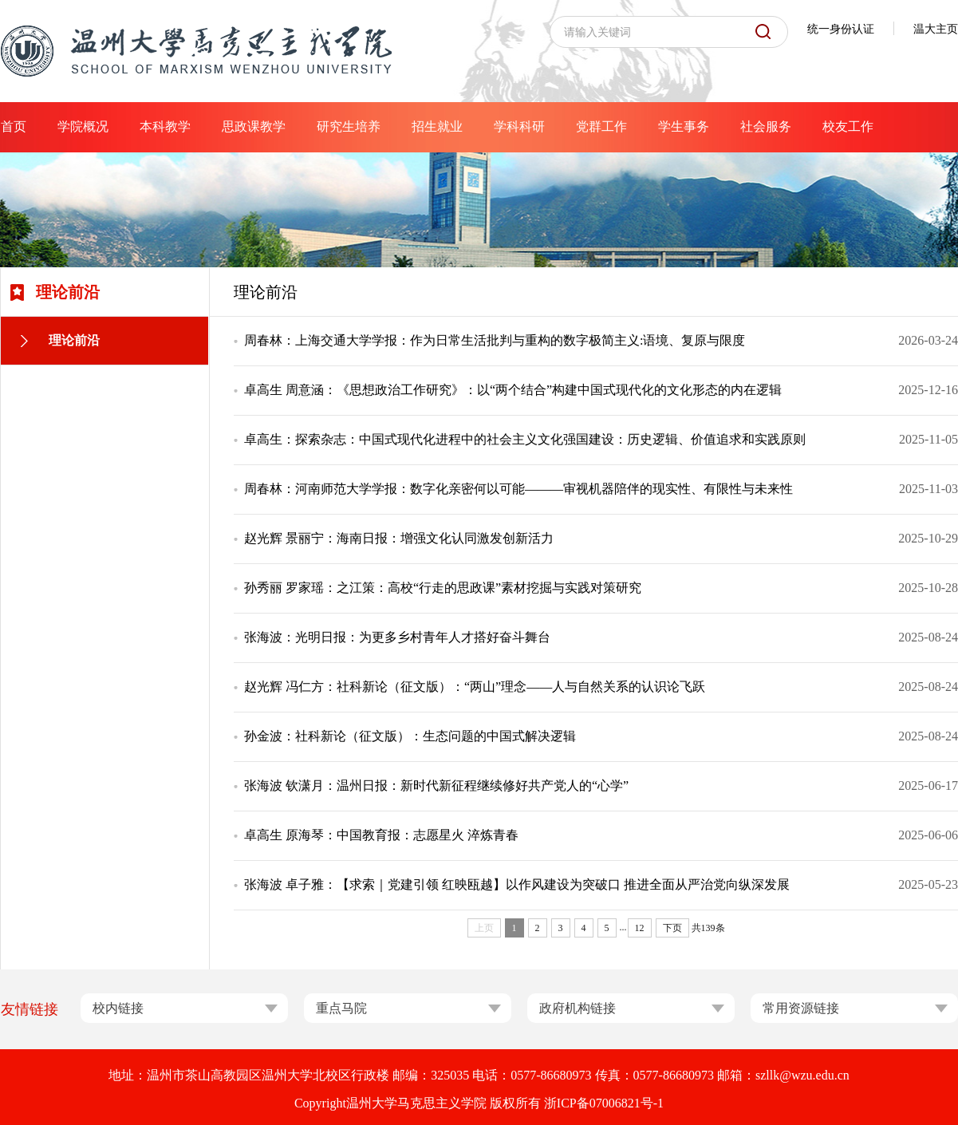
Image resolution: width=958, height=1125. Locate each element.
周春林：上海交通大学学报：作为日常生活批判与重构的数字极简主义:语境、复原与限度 (494, 340)
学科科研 (519, 126)
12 (640, 928)
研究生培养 (348, 126)
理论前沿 (74, 340)
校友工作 (847, 126)
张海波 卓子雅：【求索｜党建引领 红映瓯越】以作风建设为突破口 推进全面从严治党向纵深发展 (517, 884)
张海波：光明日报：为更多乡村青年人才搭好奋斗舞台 (397, 637)
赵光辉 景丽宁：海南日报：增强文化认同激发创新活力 (399, 538)
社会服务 (765, 126)
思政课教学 (254, 126)
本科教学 (165, 126)
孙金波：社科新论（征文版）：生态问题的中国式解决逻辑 (410, 736)
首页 (13, 126)
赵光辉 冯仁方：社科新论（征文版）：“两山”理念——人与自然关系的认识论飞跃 (474, 686)
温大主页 (935, 29)
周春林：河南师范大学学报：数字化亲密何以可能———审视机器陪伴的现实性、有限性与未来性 (518, 488)
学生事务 (683, 126)
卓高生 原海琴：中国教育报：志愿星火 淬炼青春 (381, 835)
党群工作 (601, 126)
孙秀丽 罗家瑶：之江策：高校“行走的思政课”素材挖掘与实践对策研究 (442, 587)
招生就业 (437, 126)
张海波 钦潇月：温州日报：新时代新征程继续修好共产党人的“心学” (436, 785)
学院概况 (82, 126)
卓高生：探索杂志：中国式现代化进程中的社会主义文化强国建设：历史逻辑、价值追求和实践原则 (525, 439)
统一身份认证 (840, 29)
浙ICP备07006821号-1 (604, 1103)
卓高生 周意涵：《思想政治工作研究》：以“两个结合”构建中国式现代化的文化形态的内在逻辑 (513, 390)
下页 (672, 928)
